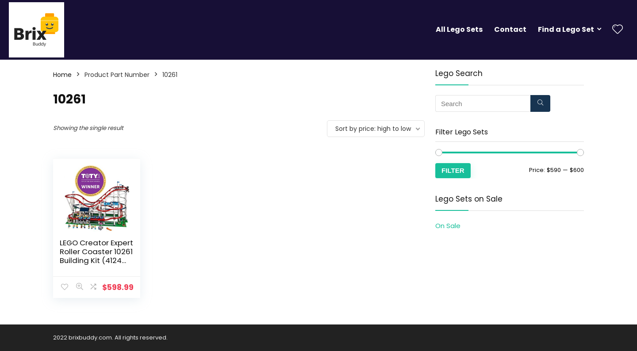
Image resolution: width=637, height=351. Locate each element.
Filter (452, 170)
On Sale (447, 225)
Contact (510, 29)
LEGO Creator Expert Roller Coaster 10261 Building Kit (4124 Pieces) (96, 256)
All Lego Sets (459, 29)
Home (62, 74)
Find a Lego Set (566, 29)
